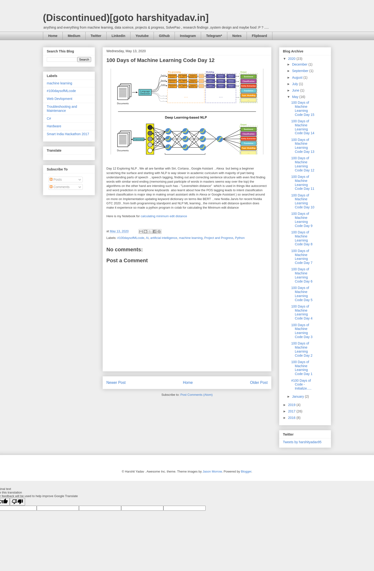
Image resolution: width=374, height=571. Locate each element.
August (297, 77)
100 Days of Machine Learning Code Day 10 (302, 201)
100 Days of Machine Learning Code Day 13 (302, 146)
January (298, 396)
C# (49, 118)
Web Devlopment (59, 99)
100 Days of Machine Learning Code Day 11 (302, 182)
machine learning (191, 238)
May (295, 97)
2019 (292, 405)
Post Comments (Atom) (196, 394)
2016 (292, 418)
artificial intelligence (163, 238)
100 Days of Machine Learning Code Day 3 (301, 331)
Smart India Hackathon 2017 (68, 134)
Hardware (54, 126)
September (300, 71)
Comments (60, 187)
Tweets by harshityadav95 (302, 442)
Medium (74, 36)
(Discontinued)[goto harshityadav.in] (126, 17)
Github (164, 36)
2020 (292, 59)
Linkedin (118, 36)
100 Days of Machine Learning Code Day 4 (301, 312)
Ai (147, 238)
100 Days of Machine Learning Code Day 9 (301, 219)
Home (52, 36)
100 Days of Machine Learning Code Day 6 (301, 275)
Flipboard (259, 36)
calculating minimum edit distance (164, 216)
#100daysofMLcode (130, 238)
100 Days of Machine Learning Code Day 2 (301, 349)
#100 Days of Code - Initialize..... (301, 385)
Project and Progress (218, 238)
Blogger (246, 471)
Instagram (188, 36)
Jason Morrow (212, 471)
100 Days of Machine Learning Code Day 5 (301, 294)
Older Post (259, 383)
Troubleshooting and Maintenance (62, 109)
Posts (56, 179)
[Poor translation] (17, 502)
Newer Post (116, 383)
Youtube (142, 36)
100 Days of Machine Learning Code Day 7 (301, 257)
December (300, 64)
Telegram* (214, 36)
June (296, 90)
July (295, 84)
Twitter (96, 36)
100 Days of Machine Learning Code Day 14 (302, 127)
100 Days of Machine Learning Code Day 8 (301, 238)
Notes (237, 36)
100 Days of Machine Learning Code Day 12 (302, 164)
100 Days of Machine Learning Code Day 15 (302, 108)
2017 (292, 411)
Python (239, 238)
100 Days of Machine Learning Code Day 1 (301, 368)
